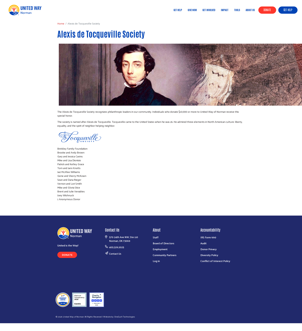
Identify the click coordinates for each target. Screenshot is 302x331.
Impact (224, 10)
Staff (156, 237)
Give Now (192, 10)
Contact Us (115, 253)
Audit (203, 243)
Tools (237, 10)
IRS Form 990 (208, 237)
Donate (267, 10)
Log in (156, 261)
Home (17, 14)
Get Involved (208, 10)
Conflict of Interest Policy (215, 261)
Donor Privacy (208, 249)
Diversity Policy (209, 255)
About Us (250, 10)
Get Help (288, 10)
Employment (160, 249)
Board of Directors (163, 243)
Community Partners (164, 255)
